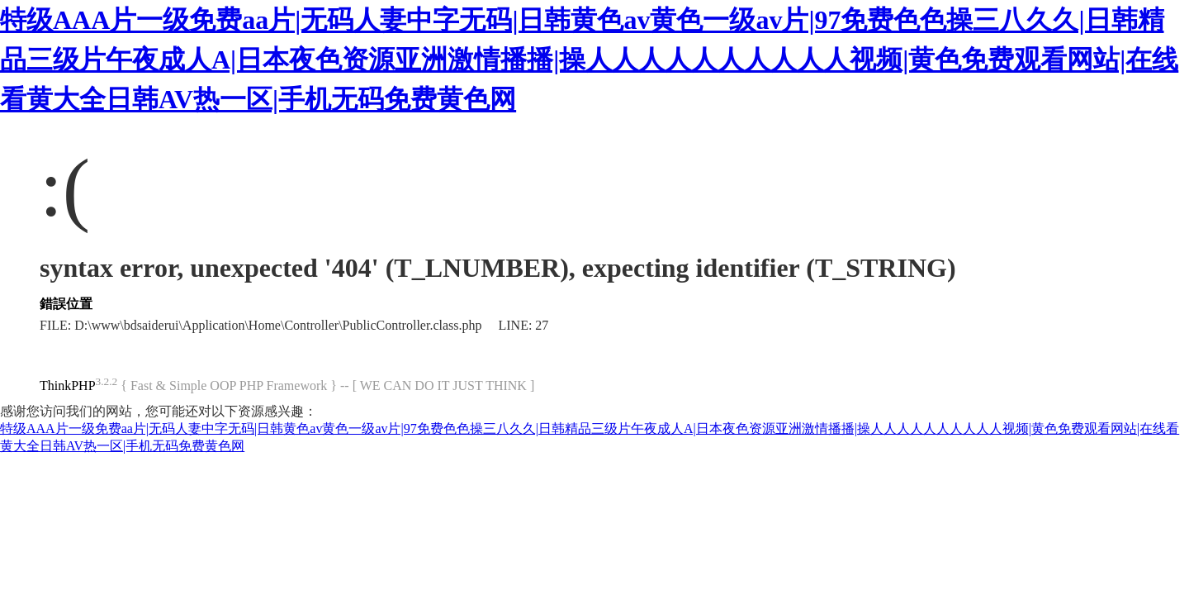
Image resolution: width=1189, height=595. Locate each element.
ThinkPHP (68, 385)
